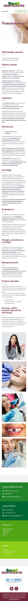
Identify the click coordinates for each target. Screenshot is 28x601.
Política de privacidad (8, 551)
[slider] (14, 346)
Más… (4, 535)
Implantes (5, 532)
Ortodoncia (5, 534)
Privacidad (6, 595)
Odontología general (8, 529)
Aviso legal (5, 549)
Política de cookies (7, 553)
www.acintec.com (14, 599)
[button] (6, 11)
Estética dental (6, 530)
